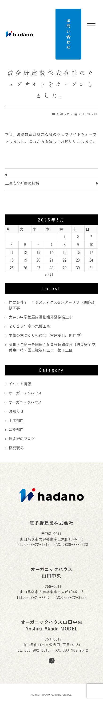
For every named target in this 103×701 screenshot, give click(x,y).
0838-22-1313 (37, 544)
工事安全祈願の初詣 (22, 183)
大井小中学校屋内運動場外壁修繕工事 (41, 317)
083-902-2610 (37, 650)
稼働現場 (16, 448)
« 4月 (49, 274)
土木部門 (16, 420)
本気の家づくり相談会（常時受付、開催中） (46, 335)
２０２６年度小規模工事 (29, 326)
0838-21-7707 (37, 597)
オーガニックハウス (25, 393)
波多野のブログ (22, 438)
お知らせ (63, 114)
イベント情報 (20, 384)
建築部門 (16, 429)
